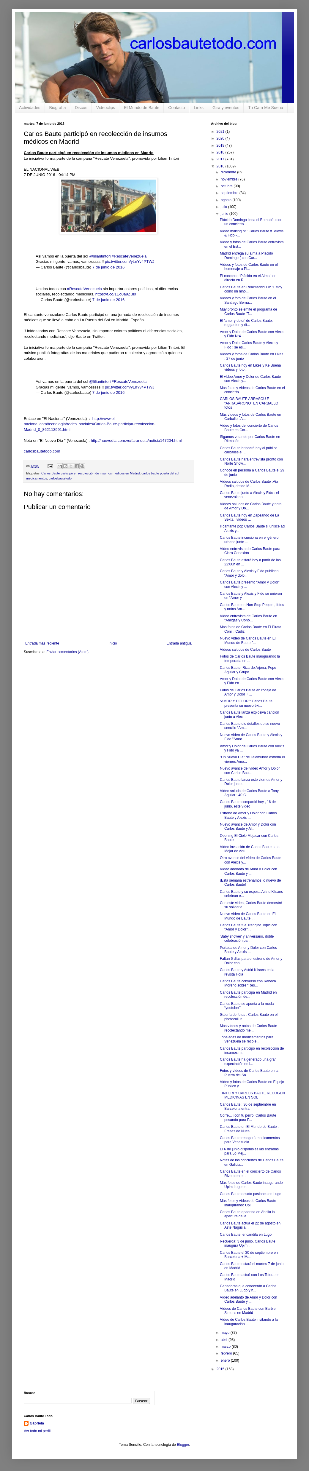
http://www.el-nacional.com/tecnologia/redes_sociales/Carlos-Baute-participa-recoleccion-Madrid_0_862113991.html (89, 424)
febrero (227, 1353)
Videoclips (105, 107)
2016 (221, 166)
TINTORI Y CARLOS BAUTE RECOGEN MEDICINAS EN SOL (252, 1095)
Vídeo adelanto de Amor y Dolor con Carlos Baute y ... (248, 871)
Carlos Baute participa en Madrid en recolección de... (248, 994)
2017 (221, 159)
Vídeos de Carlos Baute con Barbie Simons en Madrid (247, 1311)
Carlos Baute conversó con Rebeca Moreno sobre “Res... (248, 983)
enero (226, 1360)
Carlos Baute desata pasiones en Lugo (250, 1194)
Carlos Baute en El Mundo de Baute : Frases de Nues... (249, 1129)
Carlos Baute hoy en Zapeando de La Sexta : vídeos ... (249, 517)
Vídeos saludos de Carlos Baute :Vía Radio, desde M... (249, 483)
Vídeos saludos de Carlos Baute (245, 649)
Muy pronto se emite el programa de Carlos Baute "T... (248, 311)
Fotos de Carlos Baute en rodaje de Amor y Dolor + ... (248, 692)
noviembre (229, 179)
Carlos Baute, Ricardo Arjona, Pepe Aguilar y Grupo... (248, 670)
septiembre (230, 193)
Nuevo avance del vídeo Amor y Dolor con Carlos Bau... (250, 770)
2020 (221, 138)
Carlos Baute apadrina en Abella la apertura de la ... (247, 1214)
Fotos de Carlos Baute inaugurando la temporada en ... (250, 658)
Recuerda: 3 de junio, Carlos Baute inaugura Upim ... (247, 1243)
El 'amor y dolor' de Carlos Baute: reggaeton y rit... (246, 323)
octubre (227, 186)
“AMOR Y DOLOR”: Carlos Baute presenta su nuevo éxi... (246, 703)
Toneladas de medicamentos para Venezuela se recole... (246, 1039)
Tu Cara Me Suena (265, 107)
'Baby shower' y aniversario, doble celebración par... (247, 938)
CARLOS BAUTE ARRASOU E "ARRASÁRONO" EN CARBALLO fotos (249, 403)
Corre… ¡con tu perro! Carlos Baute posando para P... (248, 1117)
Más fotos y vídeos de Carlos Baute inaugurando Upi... (248, 1203)
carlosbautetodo (60, 478)
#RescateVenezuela (129, 256)
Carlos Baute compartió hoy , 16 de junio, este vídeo (248, 804)
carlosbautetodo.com (42, 451)
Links (199, 107)
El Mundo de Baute (141, 107)
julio (224, 207)
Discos (81, 107)
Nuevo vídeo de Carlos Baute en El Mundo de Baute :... (247, 916)
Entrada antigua (179, 643)
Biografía (57, 107)
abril (224, 1340)
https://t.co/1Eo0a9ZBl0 (115, 294)
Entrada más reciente (42, 643)
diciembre (229, 172)
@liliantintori (100, 256)
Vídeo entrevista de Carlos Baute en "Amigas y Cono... (248, 618)
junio (225, 214)
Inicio (113, 643)
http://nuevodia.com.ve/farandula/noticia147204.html (136, 440)
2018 (221, 152)
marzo (226, 1346)
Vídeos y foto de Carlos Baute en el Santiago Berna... (248, 300)
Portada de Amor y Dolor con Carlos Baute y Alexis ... (248, 950)
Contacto (176, 107)
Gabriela (37, 1423)
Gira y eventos (225, 107)
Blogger (183, 1445)
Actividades (29, 107)
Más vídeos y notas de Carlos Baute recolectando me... (248, 1028)
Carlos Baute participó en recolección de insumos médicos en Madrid (90, 473)
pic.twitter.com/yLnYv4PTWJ (129, 261)
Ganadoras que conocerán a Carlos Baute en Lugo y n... (248, 1288)
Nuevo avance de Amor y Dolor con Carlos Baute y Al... (248, 826)
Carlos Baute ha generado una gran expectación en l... (248, 1061)
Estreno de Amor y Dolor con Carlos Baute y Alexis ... (248, 815)
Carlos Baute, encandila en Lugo (246, 1234)
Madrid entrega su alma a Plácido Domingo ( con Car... (246, 255)
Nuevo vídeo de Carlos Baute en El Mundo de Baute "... (247, 640)
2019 (221, 145)
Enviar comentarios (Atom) (67, 652)
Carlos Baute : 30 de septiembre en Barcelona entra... (248, 1106)
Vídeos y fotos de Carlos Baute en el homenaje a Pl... (249, 267)
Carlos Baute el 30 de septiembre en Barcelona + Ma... (249, 1255)
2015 (221, 1369)
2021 (221, 131)
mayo (226, 1333)
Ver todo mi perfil (37, 1431)
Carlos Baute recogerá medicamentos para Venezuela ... (250, 1140)
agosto (226, 200)
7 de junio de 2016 (108, 267)
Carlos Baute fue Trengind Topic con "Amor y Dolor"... (248, 927)
